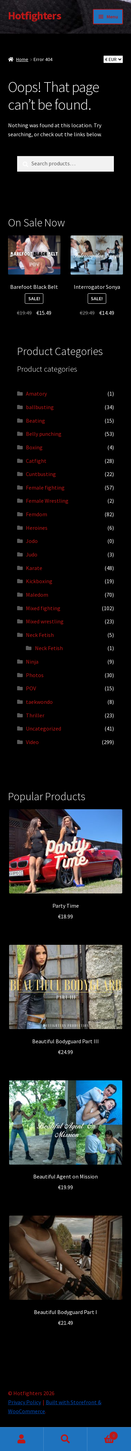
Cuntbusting (41, 473)
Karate (34, 567)
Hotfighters (34, 16)
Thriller (35, 715)
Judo (31, 554)
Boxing (34, 447)
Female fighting (45, 487)
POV (31, 688)
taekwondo (39, 701)
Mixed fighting (43, 608)
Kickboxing (39, 581)
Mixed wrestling (45, 621)
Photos (35, 675)
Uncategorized (43, 728)
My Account (22, 1439)
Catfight (36, 460)
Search (65, 1439)
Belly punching (43, 433)
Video (32, 742)
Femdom (36, 514)
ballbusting (40, 407)
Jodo (32, 540)
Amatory (36, 393)
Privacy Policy (24, 1402)
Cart (102, 1434)
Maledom (37, 594)
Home (22, 59)
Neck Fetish (40, 634)
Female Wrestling (47, 500)
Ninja (32, 661)
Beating (35, 420)
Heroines (37, 527)
